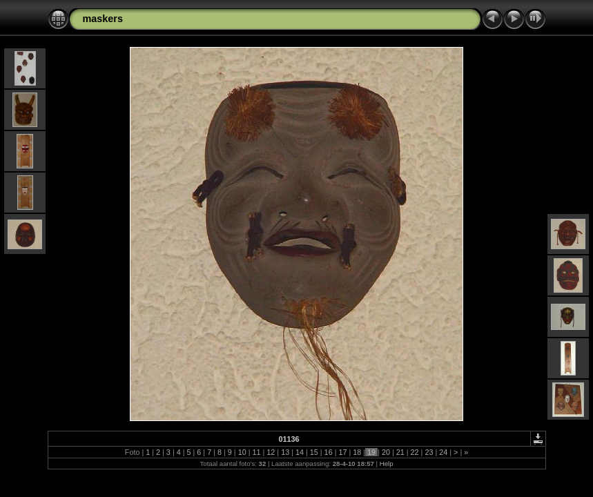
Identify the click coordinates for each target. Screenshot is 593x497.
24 (443, 452)
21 (400, 452)
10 (242, 452)
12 (270, 452)
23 (428, 452)
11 (256, 452)
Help (386, 463)
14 (299, 452)
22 (415, 452)
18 (357, 452)
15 (314, 452)
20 (386, 452)
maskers (103, 18)
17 (342, 452)
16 (328, 452)
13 (285, 452)
